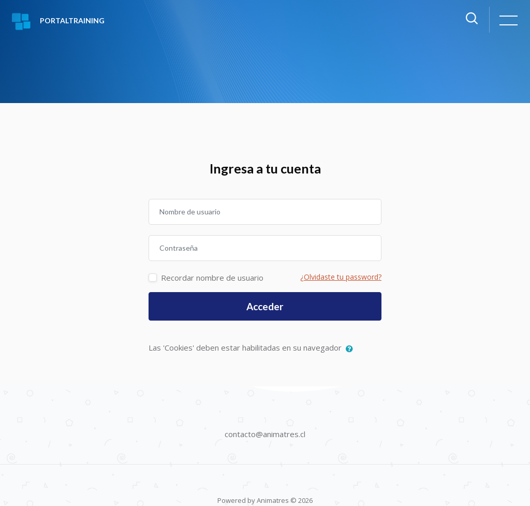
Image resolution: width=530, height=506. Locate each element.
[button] (352, 348)
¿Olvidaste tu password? (340, 277)
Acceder (265, 306)
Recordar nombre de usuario (212, 277)
